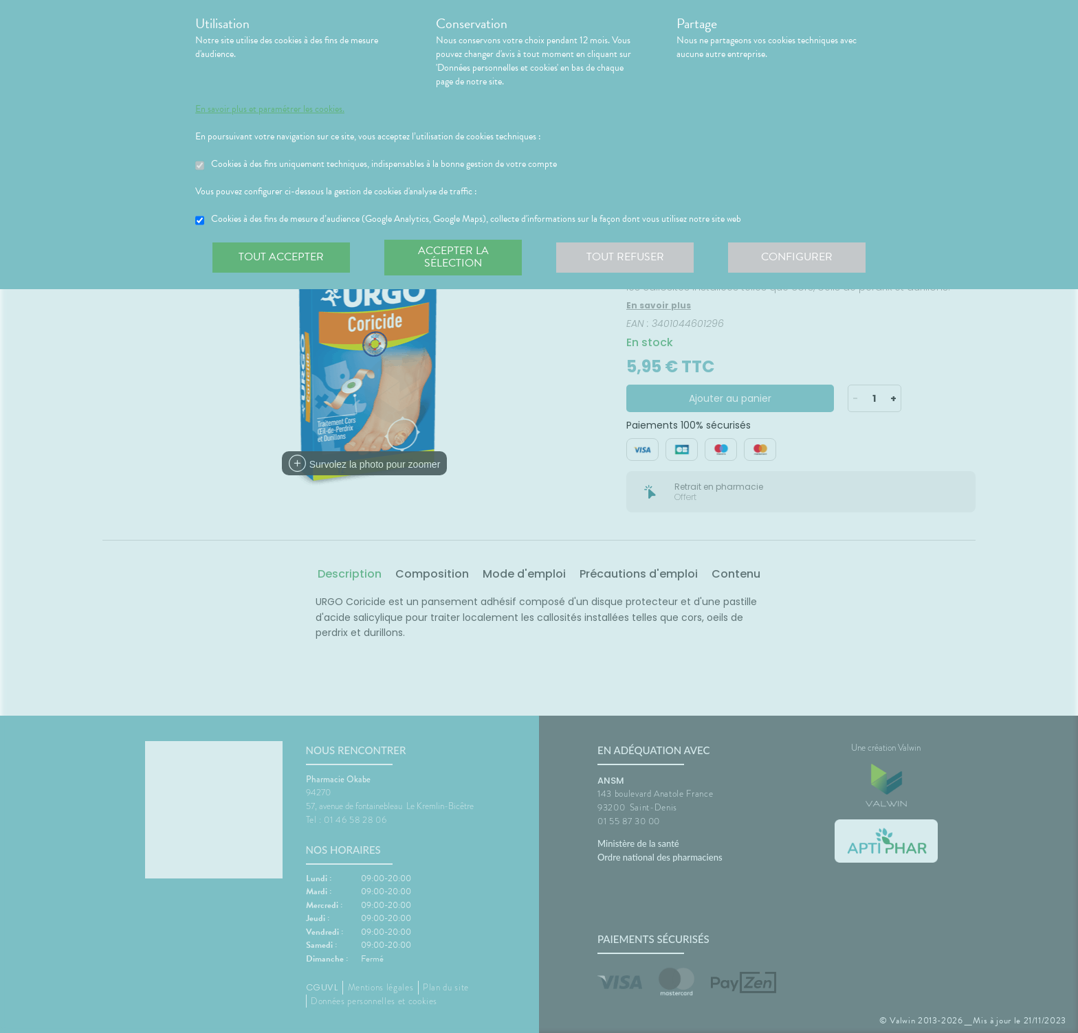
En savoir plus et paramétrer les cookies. (269, 109)
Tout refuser (625, 257)
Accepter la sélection (453, 256)
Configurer (797, 257)
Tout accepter (281, 257)
